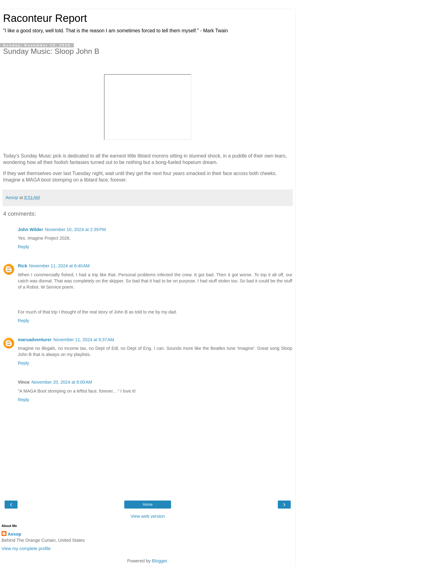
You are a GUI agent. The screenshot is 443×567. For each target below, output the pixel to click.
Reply (23, 246)
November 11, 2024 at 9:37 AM (84, 339)
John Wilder (30, 229)
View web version (147, 516)
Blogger (159, 560)
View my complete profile (26, 548)
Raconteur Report (45, 18)
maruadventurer (35, 339)
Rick (22, 265)
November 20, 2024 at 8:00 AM (61, 382)
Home (148, 504)
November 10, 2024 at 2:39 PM (75, 229)
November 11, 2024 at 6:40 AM (59, 265)
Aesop (14, 534)
